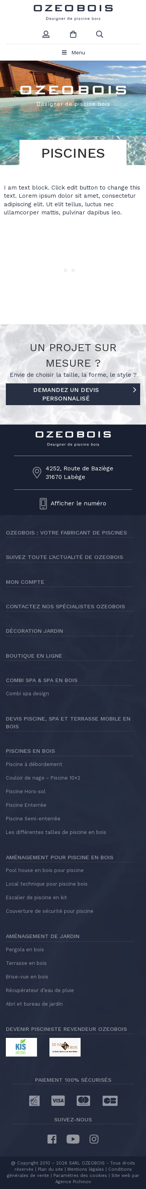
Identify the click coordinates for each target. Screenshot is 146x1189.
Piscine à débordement (34, 764)
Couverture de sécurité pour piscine (49, 911)
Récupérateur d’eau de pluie (40, 990)
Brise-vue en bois (27, 977)
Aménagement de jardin (42, 936)
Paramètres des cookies (80, 1175)
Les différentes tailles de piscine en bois (56, 832)
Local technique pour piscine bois (47, 884)
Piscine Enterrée (26, 805)
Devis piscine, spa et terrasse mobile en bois (68, 722)
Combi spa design (27, 693)
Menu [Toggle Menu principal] (73, 52)
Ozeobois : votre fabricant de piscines (66, 532)
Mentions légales (85, 1169)
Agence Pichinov (73, 1181)
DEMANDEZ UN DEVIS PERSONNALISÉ (85, 393)
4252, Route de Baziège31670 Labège (79, 472)
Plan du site (49, 1169)
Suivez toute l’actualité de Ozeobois (64, 557)
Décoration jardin (34, 631)
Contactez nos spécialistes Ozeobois (65, 606)
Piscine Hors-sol (26, 791)
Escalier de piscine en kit (36, 897)
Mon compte (25, 582)
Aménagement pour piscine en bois (59, 857)
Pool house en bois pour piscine (45, 870)
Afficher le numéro (78, 503)
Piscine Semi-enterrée (33, 819)
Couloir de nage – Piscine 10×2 (43, 778)
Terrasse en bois (26, 963)
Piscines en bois (30, 751)
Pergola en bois (25, 949)
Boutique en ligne (34, 656)
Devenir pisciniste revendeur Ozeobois (66, 1029)
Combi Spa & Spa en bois (41, 680)
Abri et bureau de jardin (34, 1004)
